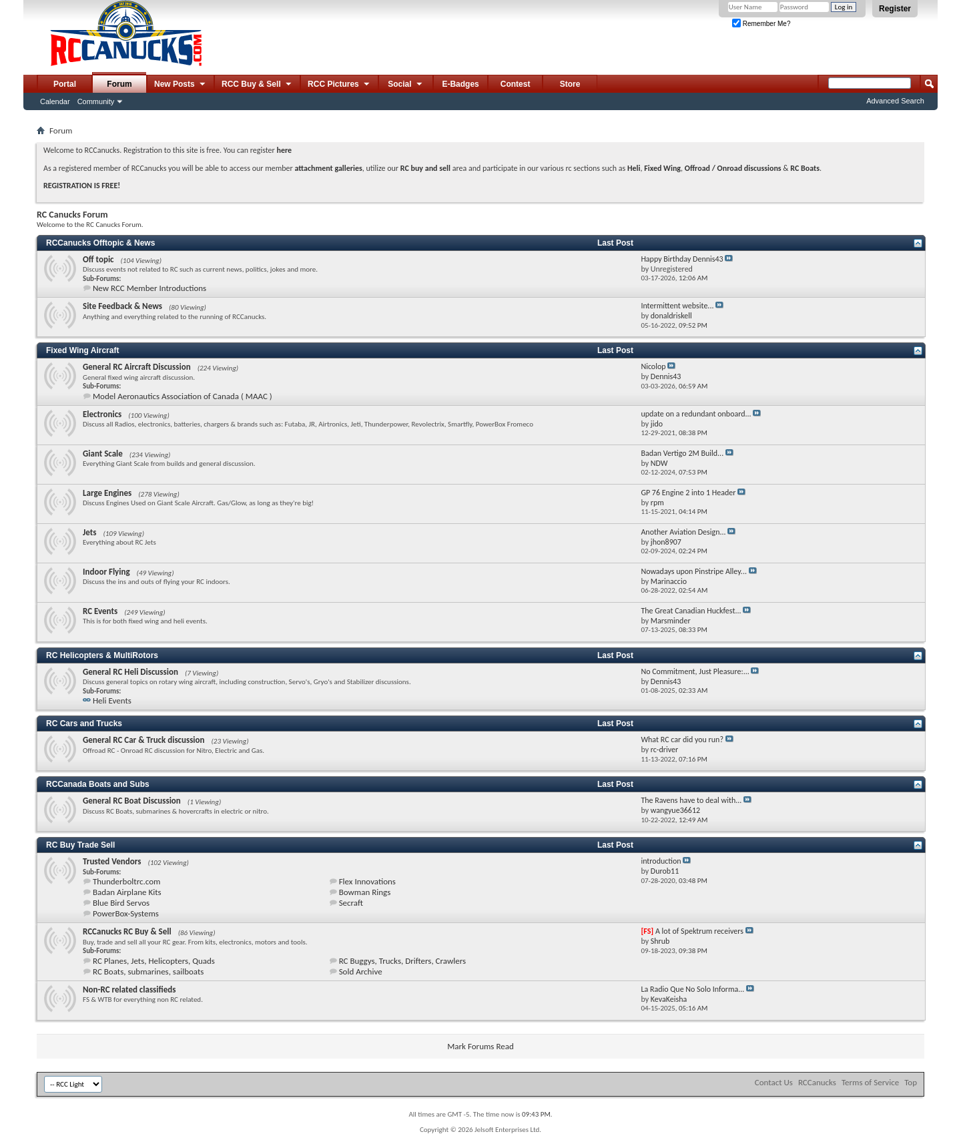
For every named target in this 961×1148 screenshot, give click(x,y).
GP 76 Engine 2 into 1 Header (688, 492)
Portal (64, 84)
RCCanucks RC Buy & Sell (127, 931)
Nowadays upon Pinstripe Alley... (694, 571)
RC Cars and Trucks (84, 723)
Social (406, 85)
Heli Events (112, 700)
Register (895, 8)
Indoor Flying (106, 572)
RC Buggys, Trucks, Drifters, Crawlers (402, 961)
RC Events (100, 611)
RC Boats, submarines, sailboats (148, 971)
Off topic (98, 259)
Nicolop (653, 366)
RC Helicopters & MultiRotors (102, 655)
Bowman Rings (365, 892)
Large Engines (107, 493)
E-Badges (460, 84)
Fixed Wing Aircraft (82, 350)
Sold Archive (360, 971)
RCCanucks (817, 1082)
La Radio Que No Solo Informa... (692, 989)
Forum (119, 84)
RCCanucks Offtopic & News (100, 243)
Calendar (55, 101)
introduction (661, 861)
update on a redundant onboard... (696, 413)
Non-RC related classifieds (129, 989)
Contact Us (774, 1082)
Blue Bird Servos (121, 903)
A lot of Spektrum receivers (699, 931)
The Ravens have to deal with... (691, 800)
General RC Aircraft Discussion (137, 367)
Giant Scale (103, 454)
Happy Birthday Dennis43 (682, 259)
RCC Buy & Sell (257, 85)
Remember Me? (761, 23)
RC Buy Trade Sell (80, 845)
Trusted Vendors (112, 861)
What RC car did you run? (682, 739)
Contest (516, 84)
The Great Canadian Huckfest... (691, 610)
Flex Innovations (367, 881)
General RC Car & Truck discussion (144, 740)
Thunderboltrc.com (126, 881)
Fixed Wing (662, 168)
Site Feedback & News (122, 306)
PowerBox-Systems (126, 913)
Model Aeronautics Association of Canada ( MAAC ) (182, 396)
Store (570, 84)
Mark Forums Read (480, 1046)
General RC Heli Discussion (130, 672)
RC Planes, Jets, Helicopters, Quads (154, 961)
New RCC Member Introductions (149, 288)
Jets (89, 532)
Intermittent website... (677, 305)
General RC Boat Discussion (132, 801)
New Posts (180, 85)
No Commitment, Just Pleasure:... (695, 671)
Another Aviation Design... (683, 532)
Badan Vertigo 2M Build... (682, 453)
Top (910, 1082)
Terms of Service (870, 1082)
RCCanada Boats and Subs (97, 784)
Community (96, 101)
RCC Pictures (339, 85)
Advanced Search (895, 101)
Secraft (351, 903)
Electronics (102, 414)
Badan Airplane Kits (127, 892)
